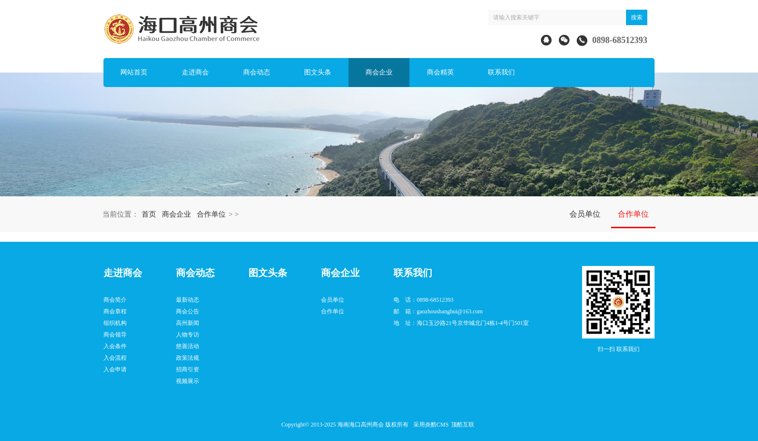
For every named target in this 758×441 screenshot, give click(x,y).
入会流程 (115, 357)
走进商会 (195, 72)
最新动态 (187, 299)
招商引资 (187, 369)
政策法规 (187, 357)
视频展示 (187, 381)
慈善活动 (187, 346)
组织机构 (115, 323)
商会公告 (187, 311)
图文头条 (317, 72)
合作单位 (211, 214)
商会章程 (115, 311)
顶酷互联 (462, 424)
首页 (149, 214)
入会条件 (115, 346)
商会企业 (379, 72)
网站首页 (133, 72)
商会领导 (115, 334)
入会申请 (115, 369)
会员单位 (584, 214)
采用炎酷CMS (431, 424)
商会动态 (256, 72)
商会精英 (440, 72)
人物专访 (187, 334)
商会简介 (115, 299)
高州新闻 (187, 323)
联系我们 (501, 72)
